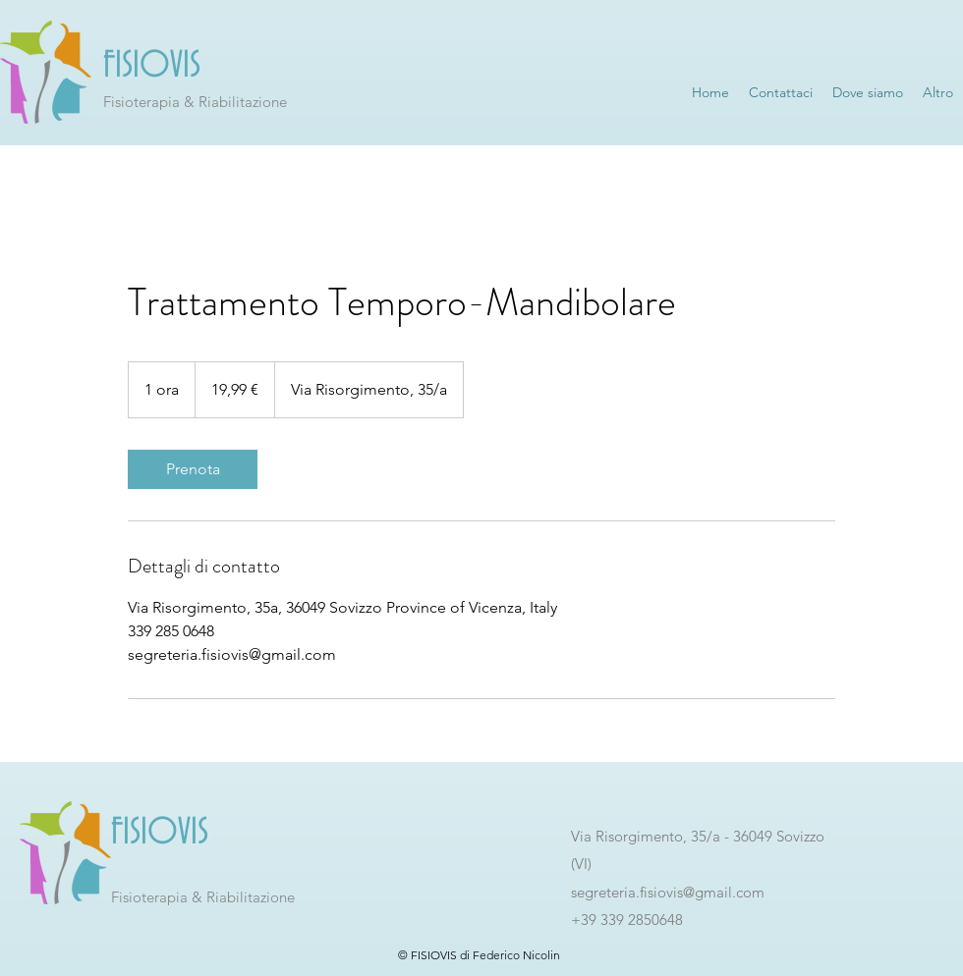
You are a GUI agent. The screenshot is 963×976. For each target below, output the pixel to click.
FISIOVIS (151, 66)
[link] (192, 469)
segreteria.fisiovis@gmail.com (668, 892)
